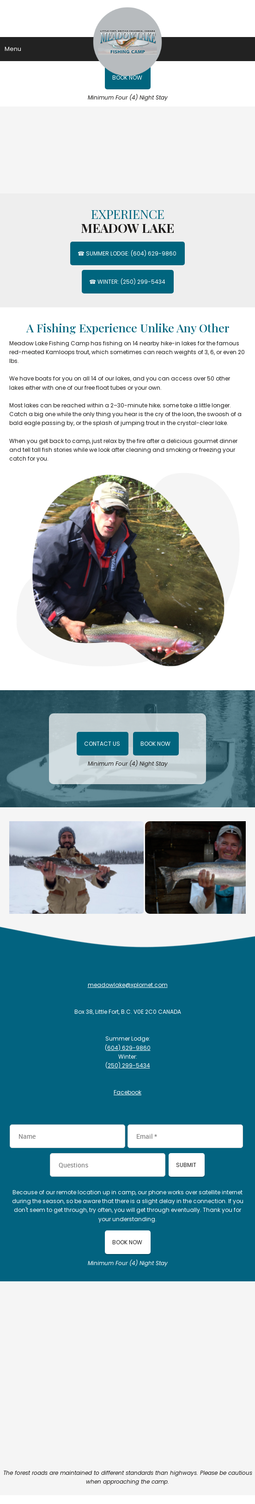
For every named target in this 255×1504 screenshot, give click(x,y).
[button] (78, 867)
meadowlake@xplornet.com (128, 985)
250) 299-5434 (129, 1065)
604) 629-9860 (129, 1048)
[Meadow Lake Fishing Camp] (127, 18)
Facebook (127, 1092)
